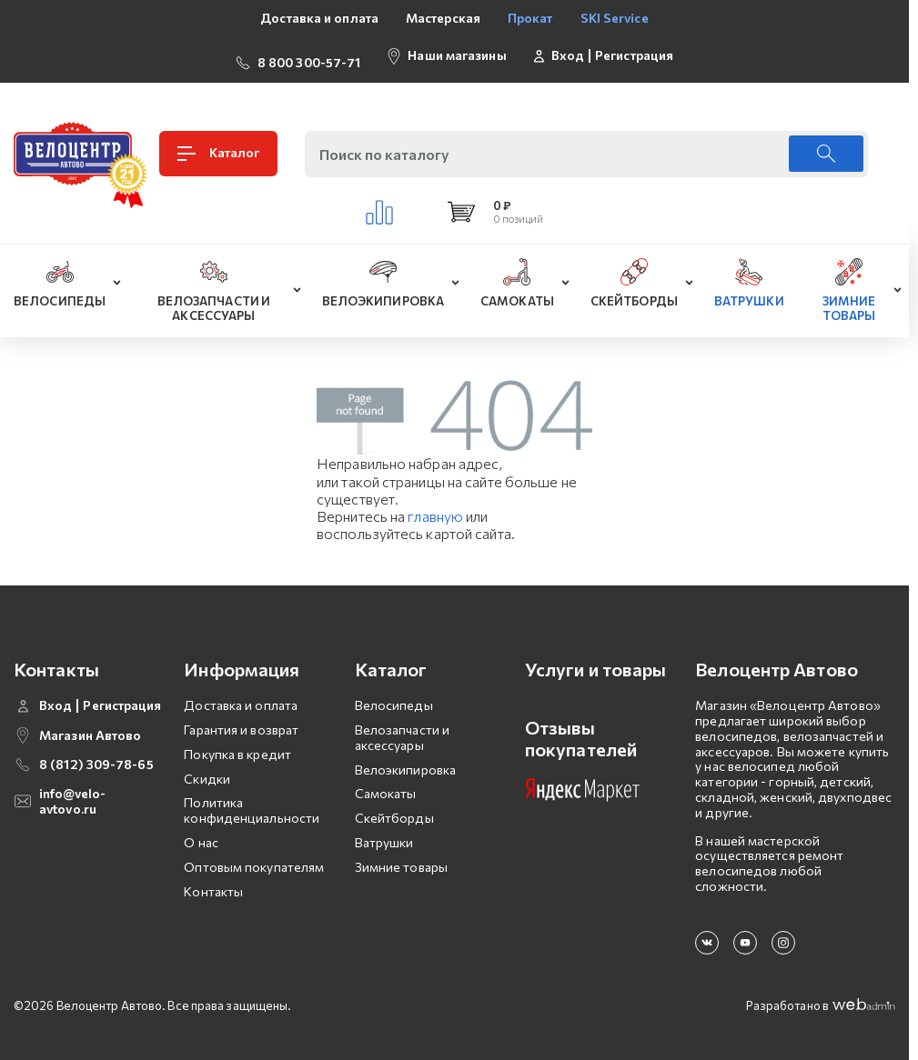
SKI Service (614, 17)
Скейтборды (394, 807)
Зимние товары (401, 856)
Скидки (207, 767)
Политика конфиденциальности (251, 799)
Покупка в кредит (237, 743)
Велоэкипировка (405, 757)
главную (435, 505)
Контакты (213, 879)
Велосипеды (394, 694)
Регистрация (634, 50)
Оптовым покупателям (254, 856)
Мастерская (443, 17)
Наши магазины (457, 49)
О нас (201, 831)
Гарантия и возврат (241, 718)
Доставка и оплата (319, 17)
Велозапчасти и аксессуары (402, 726)
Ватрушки (384, 831)
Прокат (530, 17)
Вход (567, 50)
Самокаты (386, 782)
